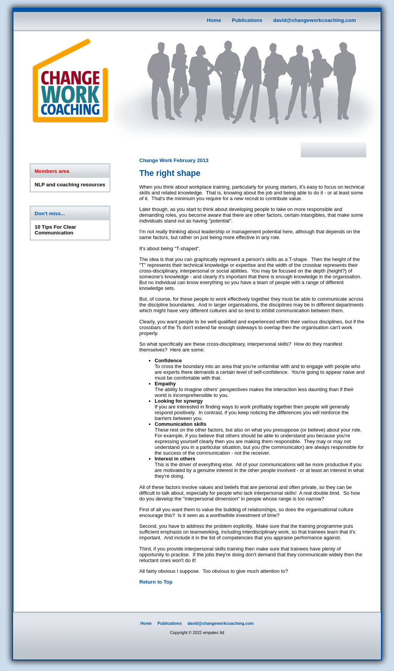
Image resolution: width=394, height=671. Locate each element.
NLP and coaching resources (70, 184)
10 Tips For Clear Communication (55, 230)
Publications (247, 20)
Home (214, 20)
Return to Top (155, 582)
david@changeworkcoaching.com (314, 20)
